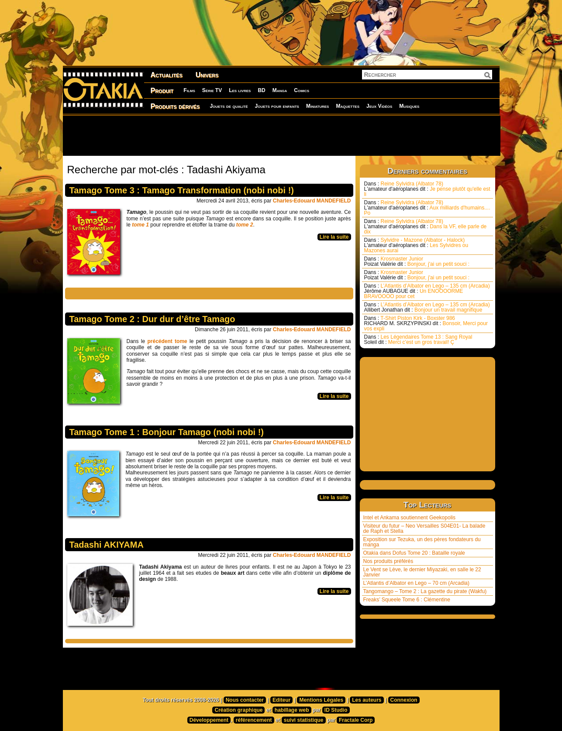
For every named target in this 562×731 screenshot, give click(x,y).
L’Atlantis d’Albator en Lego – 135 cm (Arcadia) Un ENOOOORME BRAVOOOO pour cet (427, 291)
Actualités (167, 75)
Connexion (403, 700)
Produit (162, 90)
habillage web (292, 710)
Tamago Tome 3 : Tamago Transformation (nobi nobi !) (181, 190)
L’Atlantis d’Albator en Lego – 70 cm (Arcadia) (416, 583)
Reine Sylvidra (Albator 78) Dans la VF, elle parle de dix (425, 226)
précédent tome (167, 341)
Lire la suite (334, 237)
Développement (209, 720)
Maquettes (347, 106)
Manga (279, 90)
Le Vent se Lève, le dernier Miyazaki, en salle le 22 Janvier (422, 572)
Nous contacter (245, 700)
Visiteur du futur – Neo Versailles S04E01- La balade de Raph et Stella (424, 528)
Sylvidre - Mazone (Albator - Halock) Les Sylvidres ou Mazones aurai (416, 245)
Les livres (240, 90)
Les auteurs (366, 700)
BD (261, 90)
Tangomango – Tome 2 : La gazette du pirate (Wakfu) (425, 591)
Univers (207, 75)
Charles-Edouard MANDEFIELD (312, 201)
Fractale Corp (355, 720)
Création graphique (238, 710)
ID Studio (336, 710)
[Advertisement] (281, 135)
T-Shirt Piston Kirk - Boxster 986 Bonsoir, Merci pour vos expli (426, 323)
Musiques (409, 106)
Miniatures (317, 106)
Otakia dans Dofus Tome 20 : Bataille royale (414, 553)
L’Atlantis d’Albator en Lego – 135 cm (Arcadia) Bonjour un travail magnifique (427, 307)
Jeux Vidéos (379, 106)
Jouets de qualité (229, 106)
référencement (254, 720)
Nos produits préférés (388, 561)
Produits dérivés (175, 106)
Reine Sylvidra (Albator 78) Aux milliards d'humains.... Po (427, 207)
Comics (301, 90)
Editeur (281, 700)
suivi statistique (304, 720)
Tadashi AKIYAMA (106, 544)
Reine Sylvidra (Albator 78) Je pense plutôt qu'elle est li (427, 189)
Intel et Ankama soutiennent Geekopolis (409, 518)
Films (189, 90)
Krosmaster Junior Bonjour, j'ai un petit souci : (417, 261)
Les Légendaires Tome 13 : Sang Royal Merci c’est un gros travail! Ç (418, 339)
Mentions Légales (321, 700)
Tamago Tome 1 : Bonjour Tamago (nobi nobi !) (166, 432)
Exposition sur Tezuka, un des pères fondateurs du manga (422, 542)
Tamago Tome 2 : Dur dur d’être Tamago (152, 319)
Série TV (212, 90)
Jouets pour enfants (277, 106)
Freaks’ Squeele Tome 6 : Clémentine (406, 600)
